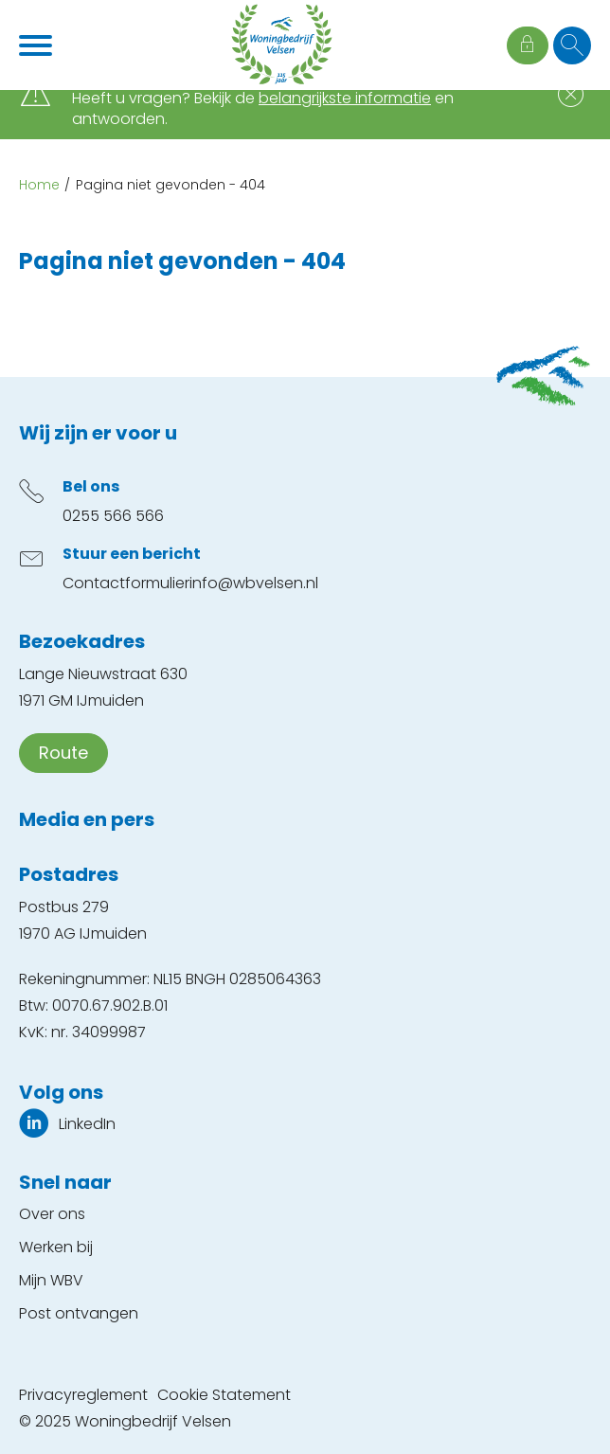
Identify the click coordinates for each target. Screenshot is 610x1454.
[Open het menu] (38, 45)
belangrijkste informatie (345, 98)
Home (39, 184)
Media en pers (86, 819)
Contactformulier (126, 583)
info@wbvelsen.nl (253, 583)
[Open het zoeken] (572, 45)
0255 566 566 (113, 516)
